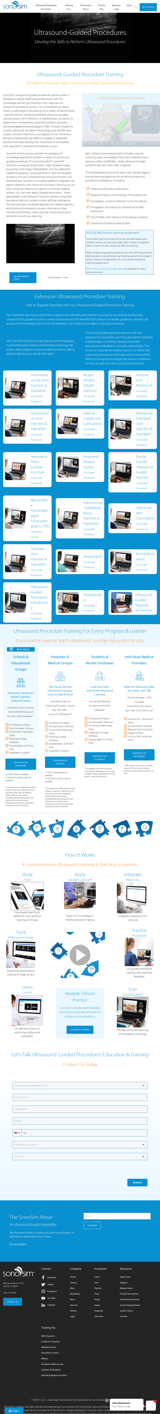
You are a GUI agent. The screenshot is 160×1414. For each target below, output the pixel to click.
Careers (73, 1282)
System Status (126, 1310)
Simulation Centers (50, 1352)
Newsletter (75, 1293)
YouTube (48, 1298)
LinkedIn (48, 1305)
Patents (73, 1310)
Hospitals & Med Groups (52, 1364)
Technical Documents (130, 1299)
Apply (97, 1305)
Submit (137, 1182)
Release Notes (126, 1288)
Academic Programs (50, 1341)
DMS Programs (48, 1336)
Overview (98, 1316)
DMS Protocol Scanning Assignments (104, 268)
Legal (72, 1316)
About (73, 1277)
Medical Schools (48, 1347)
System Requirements (130, 1305)
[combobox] (80, 1085)
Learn (97, 1277)
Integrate (98, 1310)
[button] (126, 1405)
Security (123, 1316)
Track (96, 1293)
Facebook (48, 1277)
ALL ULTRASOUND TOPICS (21, 277)
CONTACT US (12, 1302)
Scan (96, 1282)
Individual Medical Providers (54, 1375)
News (72, 1299)
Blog (72, 1288)
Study (97, 1299)
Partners (74, 1305)
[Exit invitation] (107, 1400)
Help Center (125, 1277)
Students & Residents (51, 1369)
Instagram (49, 1291)
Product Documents (129, 1293)
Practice (98, 1288)
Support (124, 1282)
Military (44, 1358)
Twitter (47, 1284)
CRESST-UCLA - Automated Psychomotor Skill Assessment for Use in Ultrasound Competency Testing (81, 1399)
